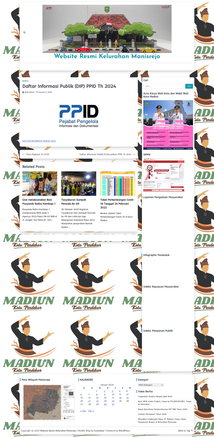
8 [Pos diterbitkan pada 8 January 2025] (97, 394)
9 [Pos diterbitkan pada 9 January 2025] (104, 394)
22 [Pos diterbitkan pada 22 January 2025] (97, 401)
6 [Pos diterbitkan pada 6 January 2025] (81, 394)
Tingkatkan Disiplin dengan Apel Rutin (155, 396)
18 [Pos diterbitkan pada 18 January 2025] (120, 397)
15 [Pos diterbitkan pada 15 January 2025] (97, 397)
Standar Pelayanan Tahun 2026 (152, 414)
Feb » (91, 411)
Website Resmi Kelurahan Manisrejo (107, 57)
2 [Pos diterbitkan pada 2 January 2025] (104, 391)
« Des (83, 411)
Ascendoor (99, 430)
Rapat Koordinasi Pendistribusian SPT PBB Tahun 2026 (162, 409)
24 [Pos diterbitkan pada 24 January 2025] (113, 401)
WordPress (124, 430)
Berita (25, 81)
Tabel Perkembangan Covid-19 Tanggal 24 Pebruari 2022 (117, 203)
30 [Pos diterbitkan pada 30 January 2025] (105, 404)
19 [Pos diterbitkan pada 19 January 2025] (127, 397)
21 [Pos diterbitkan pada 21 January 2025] (89, 401)
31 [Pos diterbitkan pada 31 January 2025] (113, 404)
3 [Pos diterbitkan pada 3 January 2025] (112, 391)
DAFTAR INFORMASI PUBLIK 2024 (39, 141)
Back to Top (185, 430)
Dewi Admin (28, 92)
